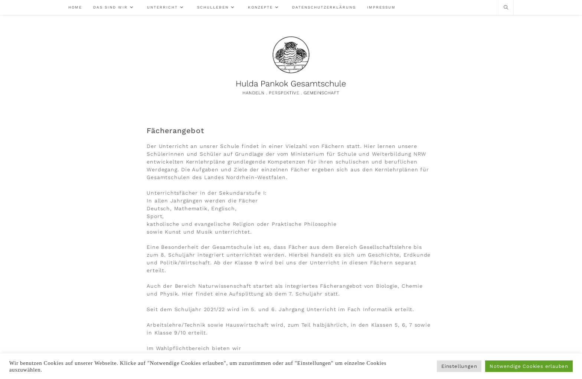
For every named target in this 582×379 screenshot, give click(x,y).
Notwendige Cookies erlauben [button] (529, 366)
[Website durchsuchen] (506, 7)
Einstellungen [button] (459, 366)
